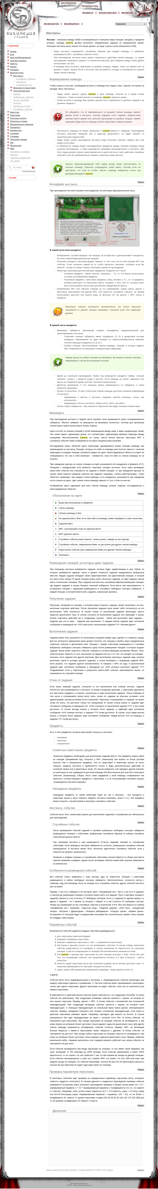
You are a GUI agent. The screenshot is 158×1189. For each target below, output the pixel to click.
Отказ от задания (60, 680)
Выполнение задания (63, 631)
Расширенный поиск (29, 171)
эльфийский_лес (24, 85)
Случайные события (66, 824)
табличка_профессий (20, 158)
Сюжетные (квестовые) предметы (75, 750)
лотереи (17, 103)
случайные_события (22, 109)
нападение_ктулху (21, 106)
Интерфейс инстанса (63, 184)
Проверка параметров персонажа (71, 1071)
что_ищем (15, 161)
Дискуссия (59, 1110)
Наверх (140, 1170)
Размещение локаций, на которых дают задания (81, 563)
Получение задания (62, 598)
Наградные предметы (67, 788)
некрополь (21, 82)
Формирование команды (65, 79)
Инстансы (53, 33)
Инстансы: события (62, 808)
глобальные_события (23, 97)
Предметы (56, 725)
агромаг (17, 94)
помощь (14, 154)
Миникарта (56, 413)
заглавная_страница (26, 79)
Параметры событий (63, 924)
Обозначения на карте (67, 495)
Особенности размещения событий (72, 870)
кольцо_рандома (21, 100)
